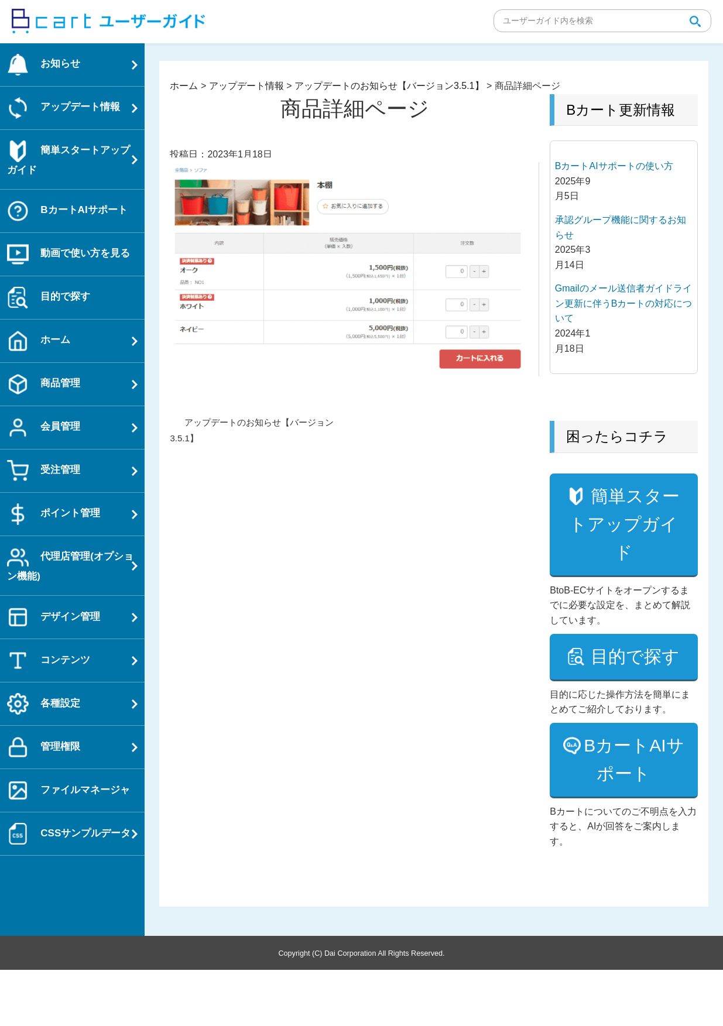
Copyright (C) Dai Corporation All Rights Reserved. (361, 1009)
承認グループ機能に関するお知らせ (620, 227)
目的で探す (634, 698)
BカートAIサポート (634, 815)
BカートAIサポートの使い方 (614, 166)
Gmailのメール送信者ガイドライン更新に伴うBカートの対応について (624, 303)
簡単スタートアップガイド (624, 538)
